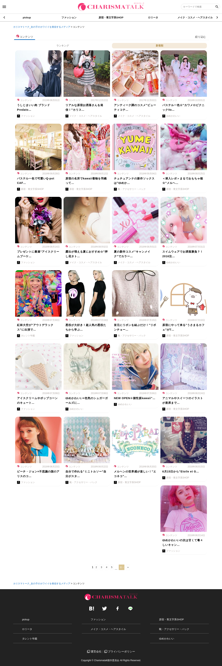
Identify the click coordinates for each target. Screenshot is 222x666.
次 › (121, 567)
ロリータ (153, 17)
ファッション (69, 17)
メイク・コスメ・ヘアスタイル (195, 17)
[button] (217, 17)
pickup (27, 17)
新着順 (159, 45)
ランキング (62, 45)
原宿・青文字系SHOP (111, 17)
